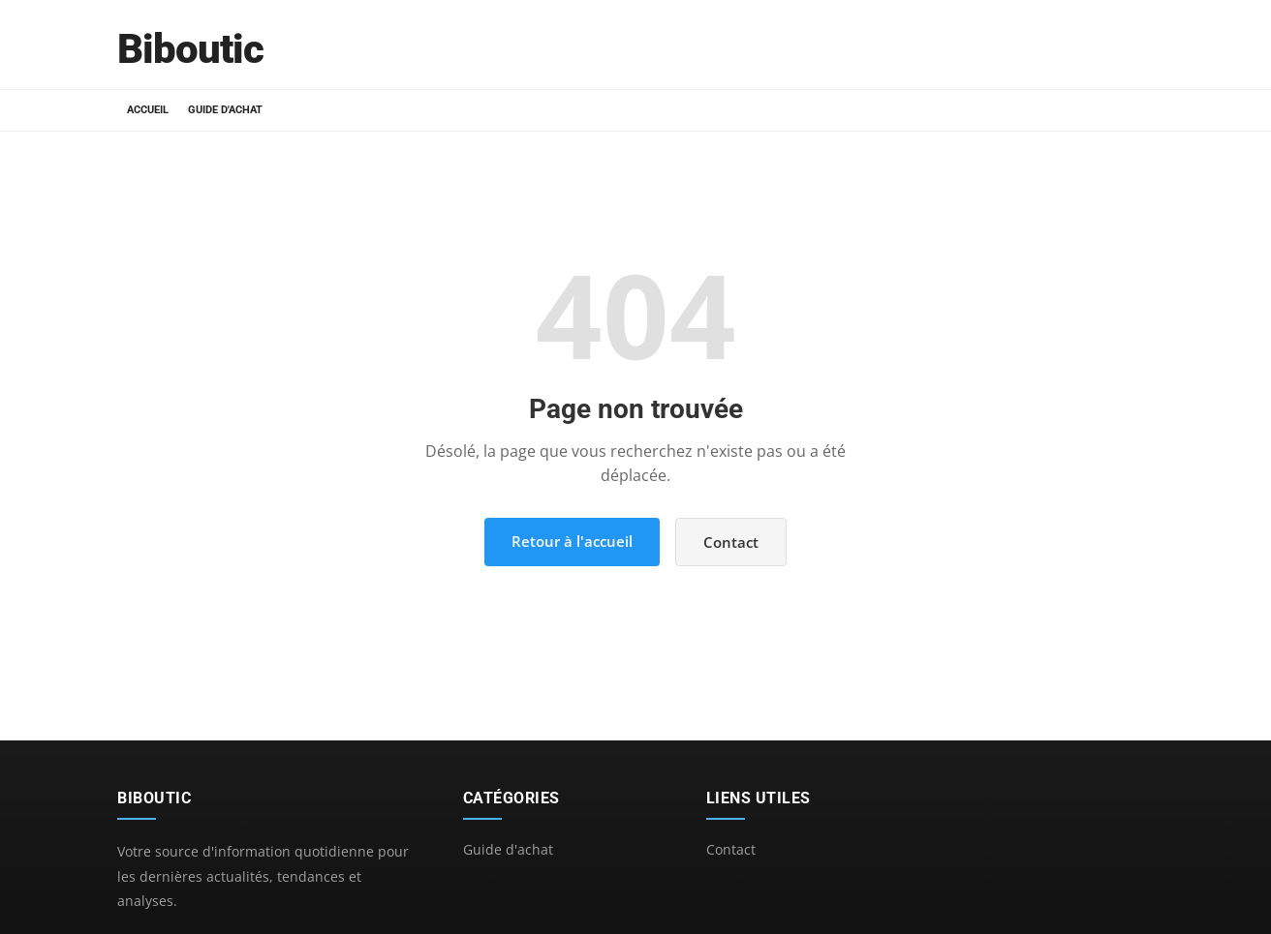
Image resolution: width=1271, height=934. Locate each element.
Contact (731, 542)
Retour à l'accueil (572, 541)
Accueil (148, 110)
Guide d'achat (225, 110)
